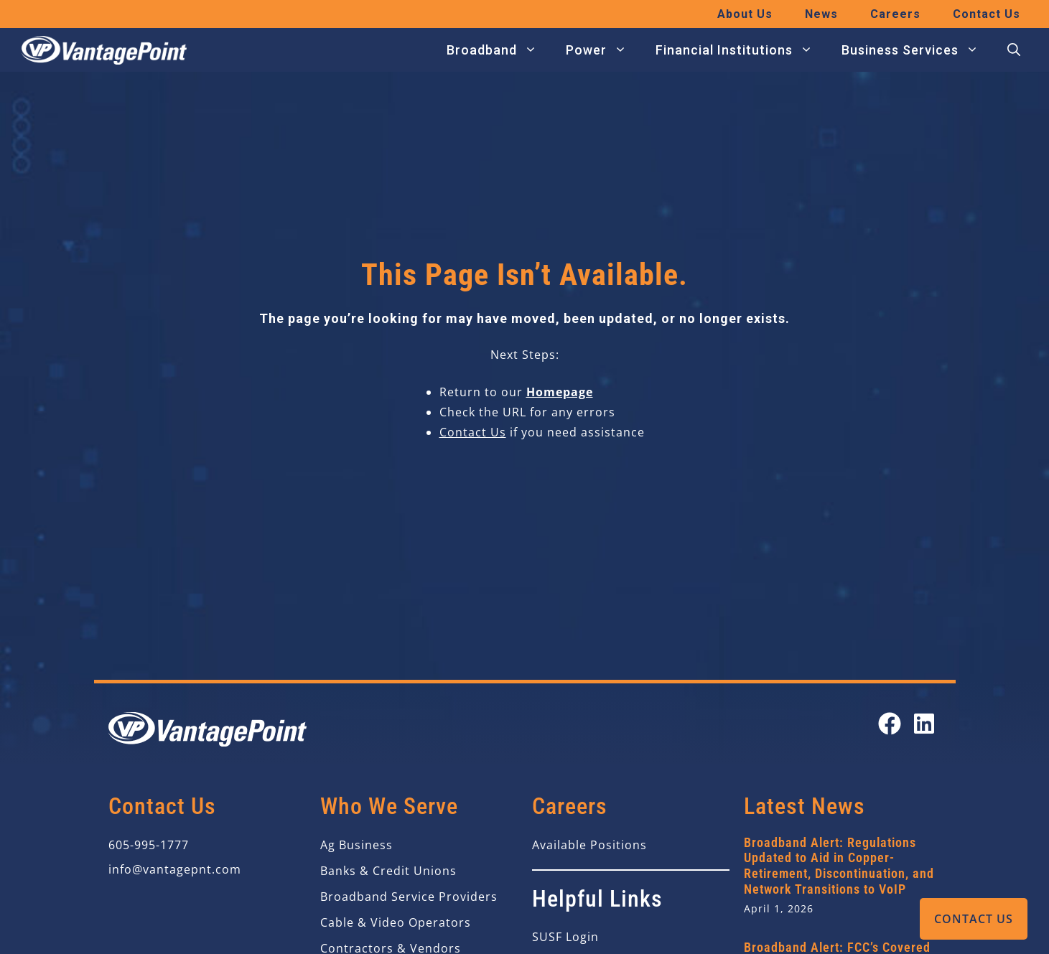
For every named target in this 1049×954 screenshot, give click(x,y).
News (821, 14)
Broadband (499, 50)
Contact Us (973, 919)
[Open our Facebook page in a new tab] (889, 723)
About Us (745, 14)
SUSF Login (565, 937)
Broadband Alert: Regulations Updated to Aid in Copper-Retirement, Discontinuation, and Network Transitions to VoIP (839, 866)
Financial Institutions (741, 50)
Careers (895, 14)
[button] (1014, 50)
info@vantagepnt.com (174, 869)
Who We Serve (389, 806)
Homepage (559, 392)
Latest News (804, 806)
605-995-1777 (148, 845)
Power (603, 50)
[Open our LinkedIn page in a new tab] (924, 723)
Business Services (917, 50)
